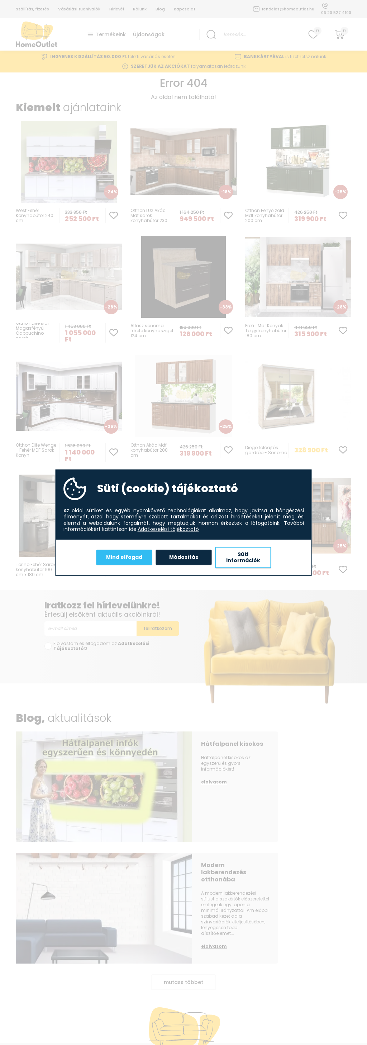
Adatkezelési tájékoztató (168, 529)
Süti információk (243, 557)
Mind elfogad (124, 557)
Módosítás (183, 557)
